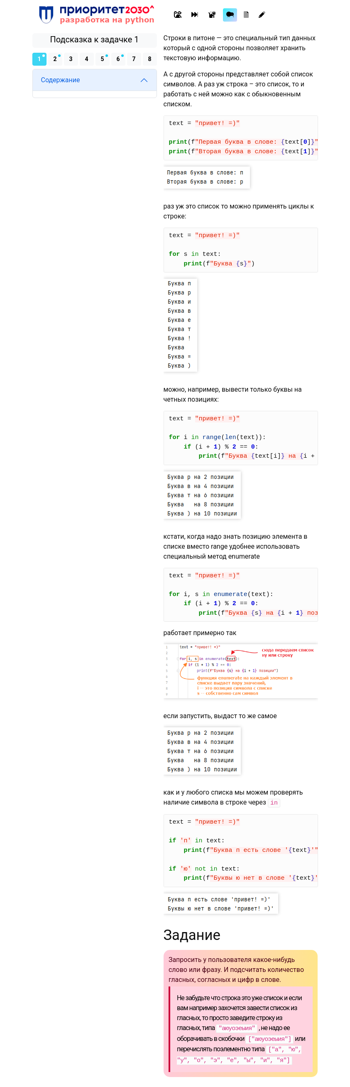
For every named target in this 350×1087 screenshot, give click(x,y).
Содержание (60, 80)
